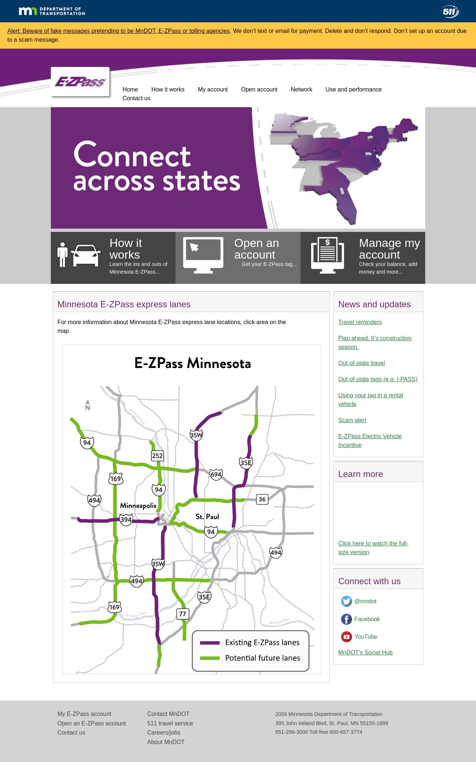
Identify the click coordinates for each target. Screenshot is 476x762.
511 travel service (170, 723)
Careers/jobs (164, 732)
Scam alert (352, 420)
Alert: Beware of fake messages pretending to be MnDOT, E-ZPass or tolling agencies (118, 31)
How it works (168, 89)
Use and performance (354, 89)
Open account (259, 89)
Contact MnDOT (168, 714)
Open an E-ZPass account (91, 723)
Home (130, 89)
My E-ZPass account (84, 714)
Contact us (136, 98)
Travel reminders (360, 322)
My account (213, 89)
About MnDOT (166, 742)
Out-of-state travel (361, 363)
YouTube (365, 637)
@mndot (365, 601)
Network (301, 89)
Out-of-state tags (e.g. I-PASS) (378, 379)
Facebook (367, 619)
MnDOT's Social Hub (365, 652)
